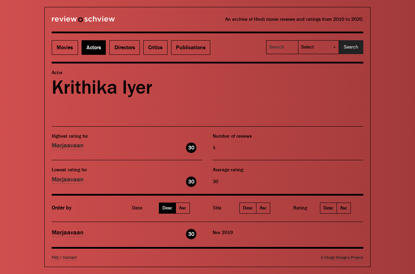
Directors (125, 47)
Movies (65, 47)
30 (191, 147)
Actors (93, 47)
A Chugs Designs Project (342, 257)
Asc (182, 208)
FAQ (55, 257)
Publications (190, 47)
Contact (70, 257)
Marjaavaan (68, 145)
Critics (155, 47)
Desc (167, 208)
